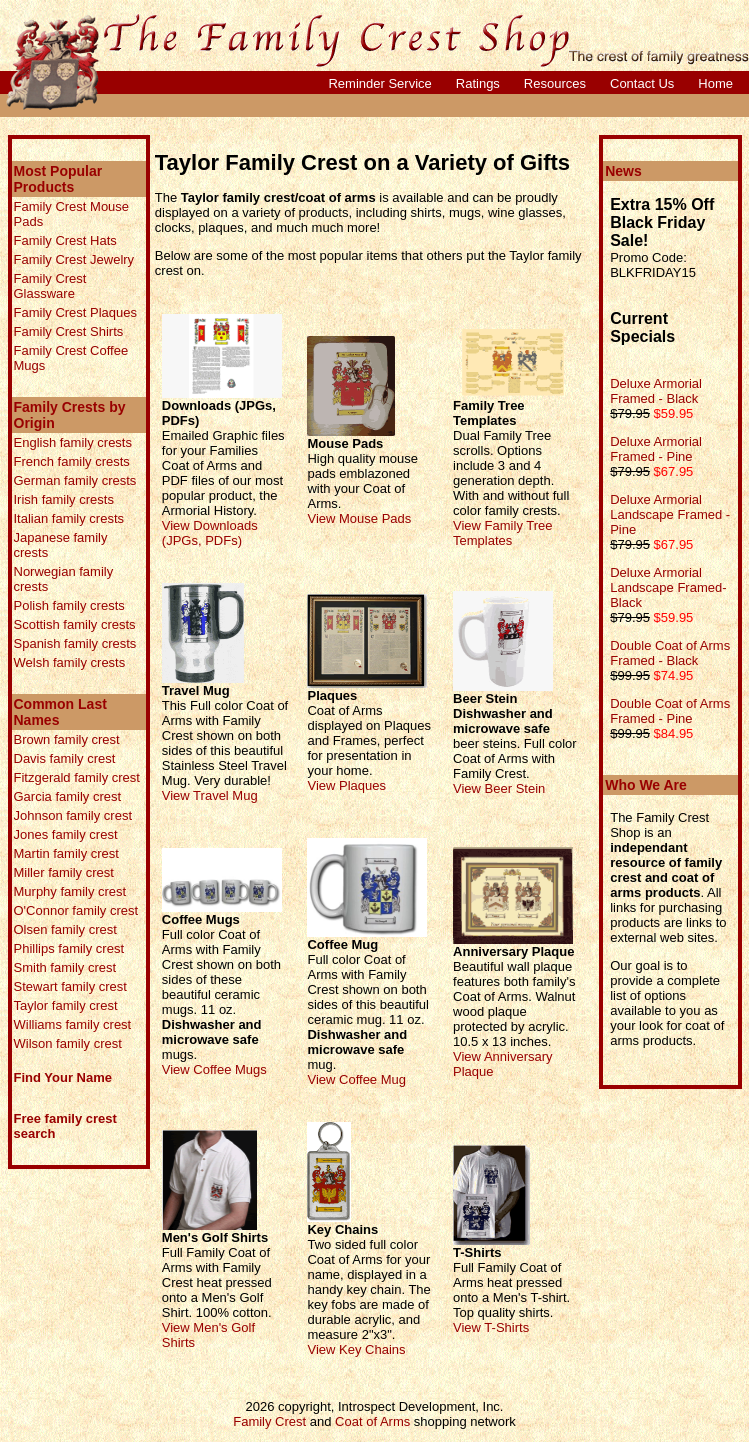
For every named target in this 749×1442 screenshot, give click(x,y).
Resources (555, 83)
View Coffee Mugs (214, 1069)
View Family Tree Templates (502, 533)
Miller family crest (64, 872)
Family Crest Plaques (76, 312)
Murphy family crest (70, 891)
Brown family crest (67, 739)
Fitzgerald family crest (77, 777)
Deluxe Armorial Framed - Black (656, 391)
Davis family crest (65, 758)
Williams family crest (73, 1024)
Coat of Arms (372, 1421)
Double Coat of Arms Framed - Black (670, 653)
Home (715, 83)
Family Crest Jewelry (74, 259)
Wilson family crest (68, 1043)
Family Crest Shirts (69, 331)
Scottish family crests (75, 624)
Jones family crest (66, 834)
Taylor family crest (66, 1005)
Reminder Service (379, 83)
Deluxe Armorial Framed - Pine (656, 449)
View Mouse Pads (359, 518)
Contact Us (642, 83)
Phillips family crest (69, 948)
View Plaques (346, 785)
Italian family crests (69, 518)
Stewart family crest (70, 986)
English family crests (73, 442)
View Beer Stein (499, 788)
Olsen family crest (65, 929)
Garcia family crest (68, 796)
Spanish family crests (75, 643)
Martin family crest (66, 853)
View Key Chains (356, 1349)
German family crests (75, 480)
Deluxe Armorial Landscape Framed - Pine (670, 514)
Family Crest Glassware (50, 286)
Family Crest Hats (65, 240)
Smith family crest (65, 967)
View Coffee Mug (356, 1079)
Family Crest (269, 1421)
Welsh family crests (70, 662)
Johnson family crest (73, 815)
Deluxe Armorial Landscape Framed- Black (668, 587)
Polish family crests (69, 605)
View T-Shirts (491, 1327)
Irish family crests (64, 499)
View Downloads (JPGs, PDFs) (210, 533)
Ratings (478, 83)
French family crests (72, 461)
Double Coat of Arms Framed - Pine (670, 711)
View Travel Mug (210, 795)
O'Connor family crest (76, 910)
